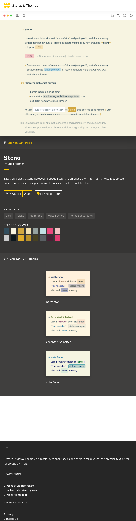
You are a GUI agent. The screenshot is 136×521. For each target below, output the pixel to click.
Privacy (8, 514)
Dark (8, 215)
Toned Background (81, 215)
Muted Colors (56, 215)
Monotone (36, 215)
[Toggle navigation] (128, 5)
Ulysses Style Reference (19, 485)
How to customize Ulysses (20, 490)
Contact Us (11, 518)
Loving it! (44, 193)
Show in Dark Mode (18, 142)
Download (13, 193)
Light (20, 215)
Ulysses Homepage (16, 495)
